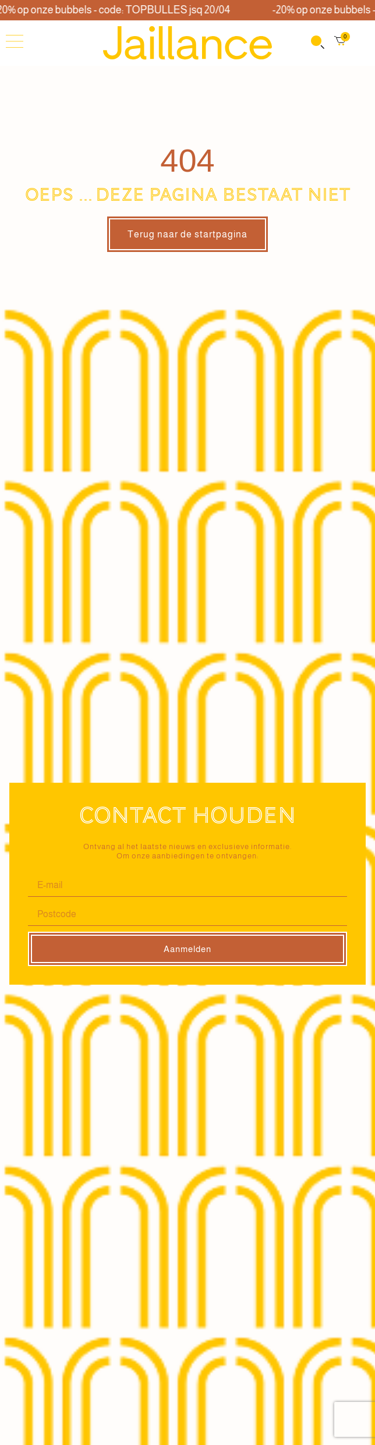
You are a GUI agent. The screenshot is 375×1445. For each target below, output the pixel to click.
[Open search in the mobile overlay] (317, 43)
